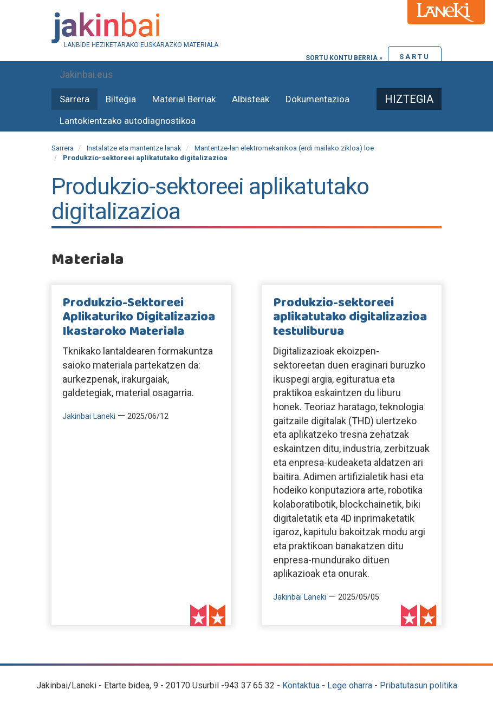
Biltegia (121, 99)
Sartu (414, 56)
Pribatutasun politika (418, 685)
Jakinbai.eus (86, 74)
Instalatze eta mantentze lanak (134, 148)
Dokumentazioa (317, 99)
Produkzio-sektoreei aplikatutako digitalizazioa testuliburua (350, 317)
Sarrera (74, 99)
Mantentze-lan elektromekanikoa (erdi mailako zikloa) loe (284, 148)
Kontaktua (301, 685)
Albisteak (250, 99)
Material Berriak (184, 99)
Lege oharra (349, 685)
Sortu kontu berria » (344, 58)
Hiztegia (409, 99)
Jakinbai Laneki (88, 416)
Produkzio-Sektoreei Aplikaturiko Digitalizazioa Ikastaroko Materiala (138, 317)
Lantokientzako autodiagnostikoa (128, 120)
